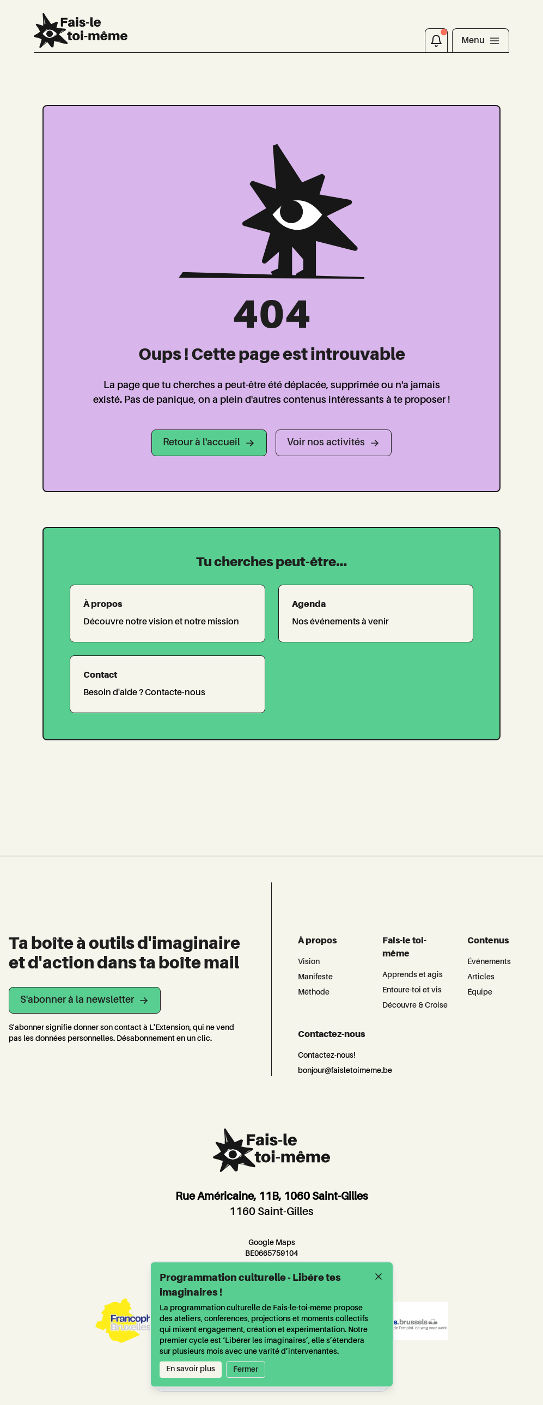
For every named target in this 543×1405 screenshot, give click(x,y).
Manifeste (315, 977)
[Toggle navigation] (480, 40)
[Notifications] (436, 40)
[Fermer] (378, 1276)
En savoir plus (190, 1369)
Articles (481, 977)
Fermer (245, 1369)
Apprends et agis (412, 975)
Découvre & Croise (415, 1005)
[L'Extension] (80, 30)
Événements (489, 962)
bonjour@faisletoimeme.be (345, 1071)
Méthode (314, 992)
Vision (309, 962)
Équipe (479, 992)
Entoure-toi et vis (412, 990)
